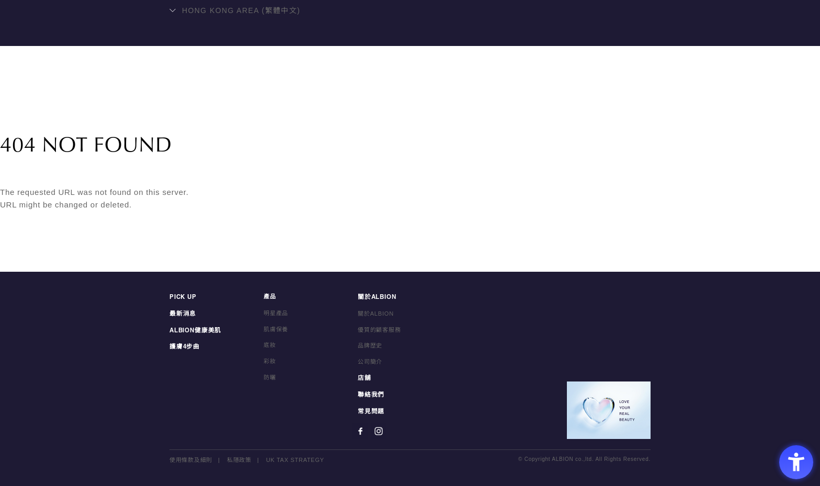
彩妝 (270, 363)
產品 (396, 92)
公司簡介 (370, 363)
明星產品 (348, 92)
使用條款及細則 (190, 460)
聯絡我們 (555, 92)
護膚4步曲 (183, 347)
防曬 (270, 379)
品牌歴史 (370, 347)
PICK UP (182, 299)
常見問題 (370, 411)
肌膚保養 (276, 331)
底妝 (270, 347)
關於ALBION (451, 92)
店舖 (506, 92)
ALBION (410, 49)
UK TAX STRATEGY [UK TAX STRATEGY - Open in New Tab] (295, 460)
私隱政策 (239, 460)
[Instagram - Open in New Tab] (378, 431)
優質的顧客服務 (379, 331)
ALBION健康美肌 (278, 92)
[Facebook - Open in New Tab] (360, 431)
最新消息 (181, 315)
